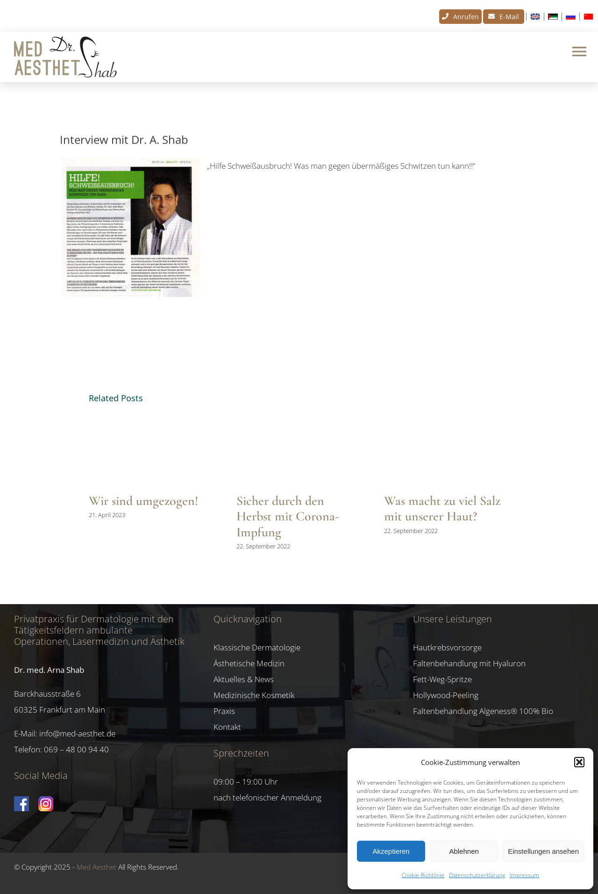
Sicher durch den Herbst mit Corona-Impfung (287, 516)
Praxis (224, 711)
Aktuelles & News (244, 679)
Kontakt (227, 726)
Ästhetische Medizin (249, 663)
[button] (579, 762)
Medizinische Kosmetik (254, 695)
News (72, 109)
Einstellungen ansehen (543, 851)
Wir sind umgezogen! (143, 501)
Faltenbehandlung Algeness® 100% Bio (483, 711)
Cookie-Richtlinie (423, 875)
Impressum (524, 875)
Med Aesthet (97, 867)
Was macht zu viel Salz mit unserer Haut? (442, 509)
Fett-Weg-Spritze (442, 679)
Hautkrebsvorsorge (447, 647)
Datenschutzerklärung (477, 875)
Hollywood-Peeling (445, 695)
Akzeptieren (390, 851)
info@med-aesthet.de (77, 733)
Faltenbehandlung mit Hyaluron (469, 663)
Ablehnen (463, 851)
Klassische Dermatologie (257, 647)
